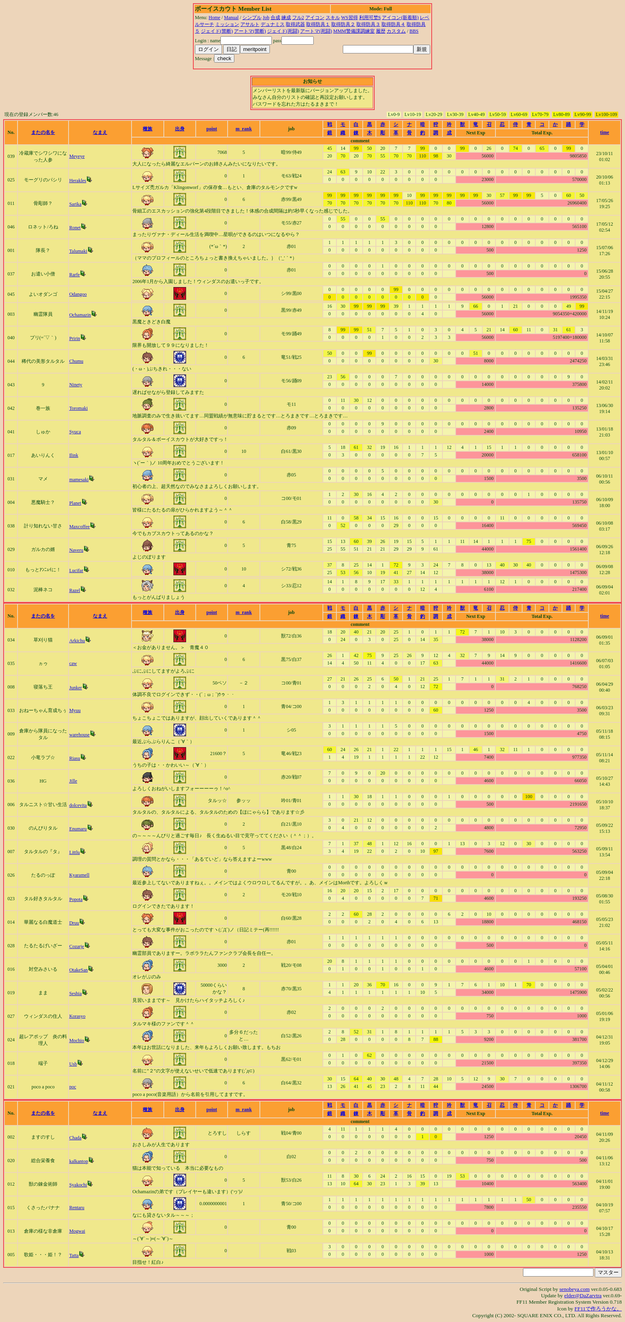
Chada (75, 1138)
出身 (180, 129)
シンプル (251, 17)
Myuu (75, 710)
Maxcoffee (79, 526)
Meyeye (77, 156)
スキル (333, 17)
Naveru (76, 550)
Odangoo (78, 294)
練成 (286, 17)
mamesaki (79, 479)
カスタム (396, 31)
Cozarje (76, 946)
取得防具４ (393, 24)
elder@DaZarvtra (583, 1295)
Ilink (74, 455)
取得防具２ (343, 24)
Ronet (75, 227)
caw (73, 663)
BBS (414, 31)
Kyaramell (79, 875)
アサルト (249, 24)
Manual (231, 17)
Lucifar (76, 570)
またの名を (43, 132)
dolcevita (78, 805)
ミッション (227, 24)
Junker (75, 688)
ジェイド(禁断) (217, 31)
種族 (147, 129)
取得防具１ (318, 24)
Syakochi (78, 1185)
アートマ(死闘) (316, 31)
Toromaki (78, 408)
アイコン (314, 17)
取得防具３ (368, 24)
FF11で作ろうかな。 (598, 1309)
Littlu (74, 852)
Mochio (76, 1040)
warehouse (79, 735)
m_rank (244, 129)
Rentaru (77, 1207)
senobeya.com (574, 1289)
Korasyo (77, 1016)
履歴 (380, 31)
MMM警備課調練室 (354, 31)
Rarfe (74, 274)
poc (72, 1087)
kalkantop (78, 1161)
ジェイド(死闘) (283, 31)
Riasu (74, 758)
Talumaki (78, 251)
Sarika (75, 204)
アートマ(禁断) (250, 31)
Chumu (76, 361)
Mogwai (77, 1231)
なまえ (100, 132)
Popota (76, 899)
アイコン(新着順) (400, 17)
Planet (75, 503)
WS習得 (349, 17)
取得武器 (295, 24)
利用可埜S (370, 17)
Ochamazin (80, 315)
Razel (74, 590)
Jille (73, 781)
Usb (73, 1064)
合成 (275, 17)
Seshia (75, 993)
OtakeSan (78, 970)
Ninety (76, 385)
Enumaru (78, 829)
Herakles (77, 180)
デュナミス (273, 24)
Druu (74, 923)
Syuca (75, 432)
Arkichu (77, 640)
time (604, 132)
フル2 (298, 17)
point (211, 129)
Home (214, 17)
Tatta (74, 1255)
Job (266, 17)
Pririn (74, 338)
